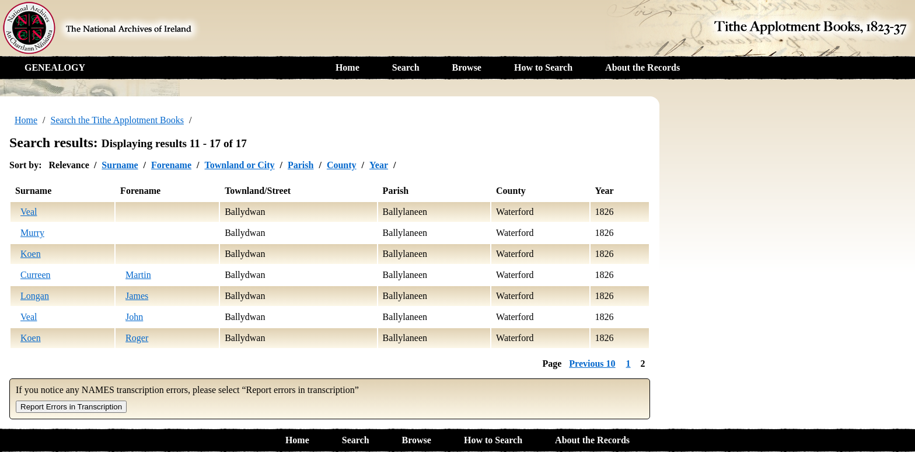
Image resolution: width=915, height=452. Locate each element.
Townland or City (239, 165)
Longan (34, 296)
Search (406, 67)
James (136, 296)
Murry (32, 233)
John (134, 317)
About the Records (642, 67)
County (342, 165)
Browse (466, 67)
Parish (300, 165)
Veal (28, 212)
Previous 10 (592, 363)
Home (347, 67)
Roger (136, 338)
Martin (138, 275)
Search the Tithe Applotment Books (117, 120)
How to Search (543, 67)
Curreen (35, 275)
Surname (120, 165)
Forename (171, 165)
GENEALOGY (55, 67)
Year (378, 165)
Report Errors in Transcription (71, 406)
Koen (30, 254)
